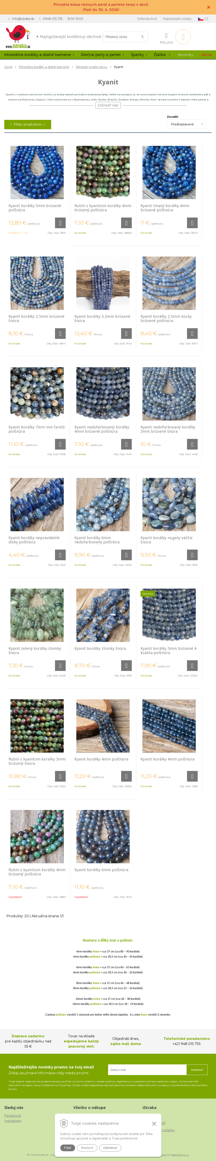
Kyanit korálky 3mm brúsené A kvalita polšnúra (169, 650)
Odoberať (197, 1069)
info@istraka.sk (23, 19)
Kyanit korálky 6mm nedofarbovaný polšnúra (97, 539)
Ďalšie (162, 54)
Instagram (13, 1121)
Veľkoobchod (147, 19)
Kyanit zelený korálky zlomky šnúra (35, 650)
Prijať (67, 1147)
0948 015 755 (52, 19)
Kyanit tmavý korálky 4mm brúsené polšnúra (165, 207)
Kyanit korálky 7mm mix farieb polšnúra (37, 429)
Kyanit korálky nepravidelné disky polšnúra (34, 539)
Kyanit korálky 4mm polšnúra (101, 759)
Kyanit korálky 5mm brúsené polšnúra (35, 207)
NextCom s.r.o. (180, 1154)
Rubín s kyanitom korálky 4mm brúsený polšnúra (102, 207)
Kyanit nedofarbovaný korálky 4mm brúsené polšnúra (101, 429)
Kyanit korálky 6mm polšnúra (101, 869)
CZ (203, 19)
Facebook (12, 1116)
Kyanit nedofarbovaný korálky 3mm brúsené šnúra (168, 429)
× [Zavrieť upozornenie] (209, 7)
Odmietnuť (110, 1147)
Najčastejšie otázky (177, 19)
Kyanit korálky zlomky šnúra (100, 648)
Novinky (185, 54)
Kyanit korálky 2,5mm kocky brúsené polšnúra (166, 318)
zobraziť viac (108, 105)
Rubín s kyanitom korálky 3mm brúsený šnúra (37, 761)
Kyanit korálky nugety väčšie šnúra (167, 539)
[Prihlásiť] (166, 38)
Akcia (206, 54)
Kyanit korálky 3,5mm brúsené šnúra (102, 318)
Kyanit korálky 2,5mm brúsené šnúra (36, 318)
